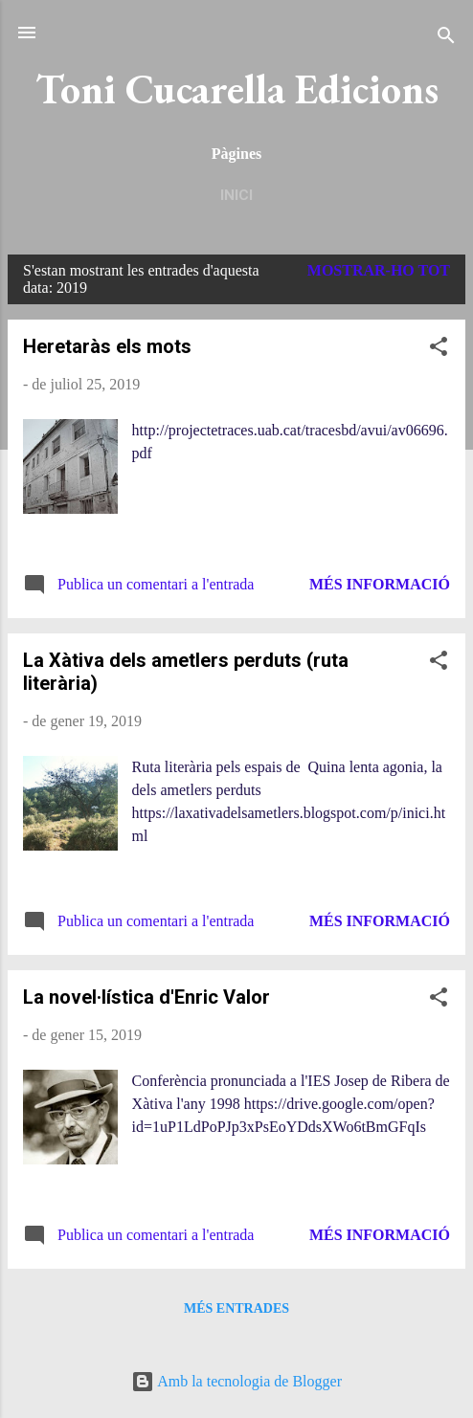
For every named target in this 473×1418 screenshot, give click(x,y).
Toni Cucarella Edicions (237, 89)
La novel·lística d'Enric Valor (146, 997)
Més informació (379, 584)
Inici (236, 195)
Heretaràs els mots (107, 346)
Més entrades (236, 1308)
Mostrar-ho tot (378, 270)
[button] (438, 350)
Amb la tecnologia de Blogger (236, 1381)
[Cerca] (446, 39)
